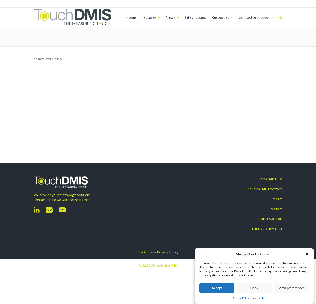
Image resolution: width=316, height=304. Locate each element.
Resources (275, 209)
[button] (307, 254)
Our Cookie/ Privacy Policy (158, 252)
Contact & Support (269, 219)
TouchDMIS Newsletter (267, 228)
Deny (254, 288)
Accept (217, 288)
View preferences (292, 288)
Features (276, 199)
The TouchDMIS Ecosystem (264, 189)
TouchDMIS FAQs (270, 179)
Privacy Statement (263, 298)
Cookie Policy (241, 298)
